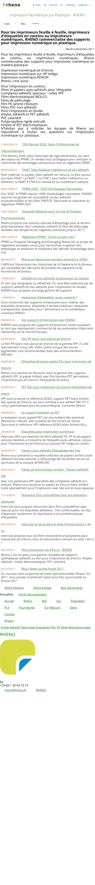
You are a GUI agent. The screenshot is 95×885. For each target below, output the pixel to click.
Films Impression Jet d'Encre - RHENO (46, 550)
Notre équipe (42, 588)
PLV (7, 608)
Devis (73, 608)
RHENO (41, 690)
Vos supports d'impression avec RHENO (48, 320)
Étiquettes (78, 601)
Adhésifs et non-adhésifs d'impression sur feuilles (55, 278)
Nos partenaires (72, 588)
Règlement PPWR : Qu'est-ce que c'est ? (49, 237)
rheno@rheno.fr (15, 690)
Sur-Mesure (52, 608)
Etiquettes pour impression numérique (47, 432)
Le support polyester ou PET (40, 413)
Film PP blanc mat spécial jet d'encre (46, 339)
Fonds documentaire (32, 594)
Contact (9, 614)
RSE (44, 601)
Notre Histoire (14, 588)
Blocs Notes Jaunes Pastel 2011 (42, 569)
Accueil (9, 601)
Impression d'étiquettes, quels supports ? (49, 297)
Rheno (27, 601)
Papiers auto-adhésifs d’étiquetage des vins (50, 450)
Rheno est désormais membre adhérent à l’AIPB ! (54, 259)
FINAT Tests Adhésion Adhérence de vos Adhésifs (55, 170)
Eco (58, 601)
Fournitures (27, 608)
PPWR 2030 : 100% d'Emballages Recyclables (52, 189)
